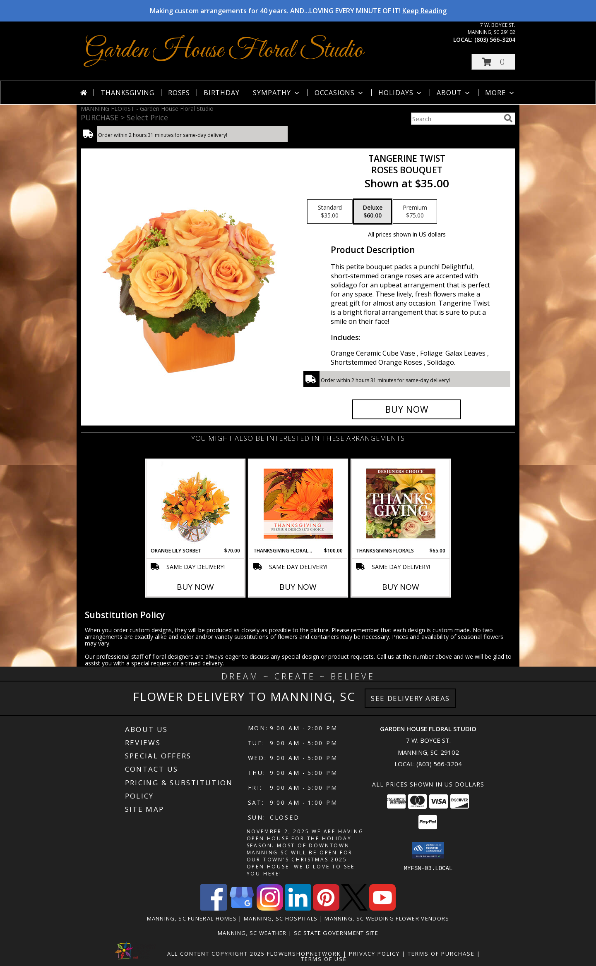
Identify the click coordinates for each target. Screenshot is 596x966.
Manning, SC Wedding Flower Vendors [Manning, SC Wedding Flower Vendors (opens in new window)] (386, 918)
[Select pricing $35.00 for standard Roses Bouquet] (330, 212)
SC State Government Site (336, 933)
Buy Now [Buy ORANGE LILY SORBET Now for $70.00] (195, 586)
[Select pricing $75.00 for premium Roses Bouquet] (415, 212)
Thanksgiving (127, 92)
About (454, 92)
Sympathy (276, 92)
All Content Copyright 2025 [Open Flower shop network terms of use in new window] (216, 953)
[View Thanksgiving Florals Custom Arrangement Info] (400, 503)
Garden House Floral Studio (224, 50)
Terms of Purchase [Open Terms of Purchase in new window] (441, 953)
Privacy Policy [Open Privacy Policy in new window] (374, 953)
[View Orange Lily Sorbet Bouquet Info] (195, 503)
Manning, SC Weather (252, 933)
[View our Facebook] (213, 908)
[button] (493, 62)
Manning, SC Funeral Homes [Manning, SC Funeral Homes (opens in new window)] (192, 918)
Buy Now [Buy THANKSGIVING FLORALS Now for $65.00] (400, 586)
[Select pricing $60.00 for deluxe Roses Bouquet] (372, 212)
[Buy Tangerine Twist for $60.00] (406, 409)
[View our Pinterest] (326, 908)
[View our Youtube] (382, 908)
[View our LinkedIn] (298, 908)
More (500, 92)
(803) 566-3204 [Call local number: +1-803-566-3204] (494, 39)
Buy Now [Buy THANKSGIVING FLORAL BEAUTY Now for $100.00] (298, 586)
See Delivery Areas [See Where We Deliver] (410, 698)
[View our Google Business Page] (241, 908)
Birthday (221, 92)
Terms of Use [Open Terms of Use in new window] (324, 959)
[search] (508, 118)
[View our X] (354, 908)
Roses (179, 92)
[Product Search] (455, 118)
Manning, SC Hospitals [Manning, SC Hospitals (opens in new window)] (280, 918)
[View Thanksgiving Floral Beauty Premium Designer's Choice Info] (298, 503)
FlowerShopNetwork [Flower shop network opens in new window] (304, 953)
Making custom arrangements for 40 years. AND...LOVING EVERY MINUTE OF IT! (298, 10)
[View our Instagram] (270, 908)
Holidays (400, 92)
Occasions (340, 92)
